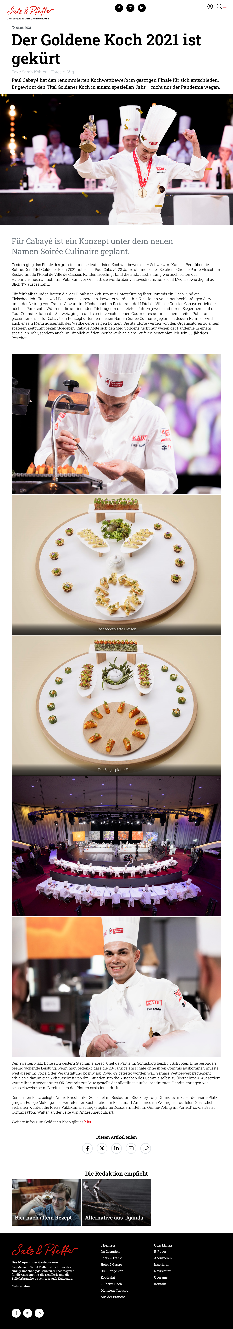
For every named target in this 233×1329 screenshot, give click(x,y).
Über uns (161, 1277)
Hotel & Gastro (111, 1264)
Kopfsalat (108, 1277)
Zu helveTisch (111, 1284)
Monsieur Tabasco (114, 1290)
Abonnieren (163, 1258)
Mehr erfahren (22, 1286)
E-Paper (160, 1251)
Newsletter (162, 1271)
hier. (88, 1121)
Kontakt (160, 1284)
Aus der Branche (113, 1297)
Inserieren (161, 1264)
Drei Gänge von (112, 1271)
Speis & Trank (111, 1258)
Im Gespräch (110, 1251)
